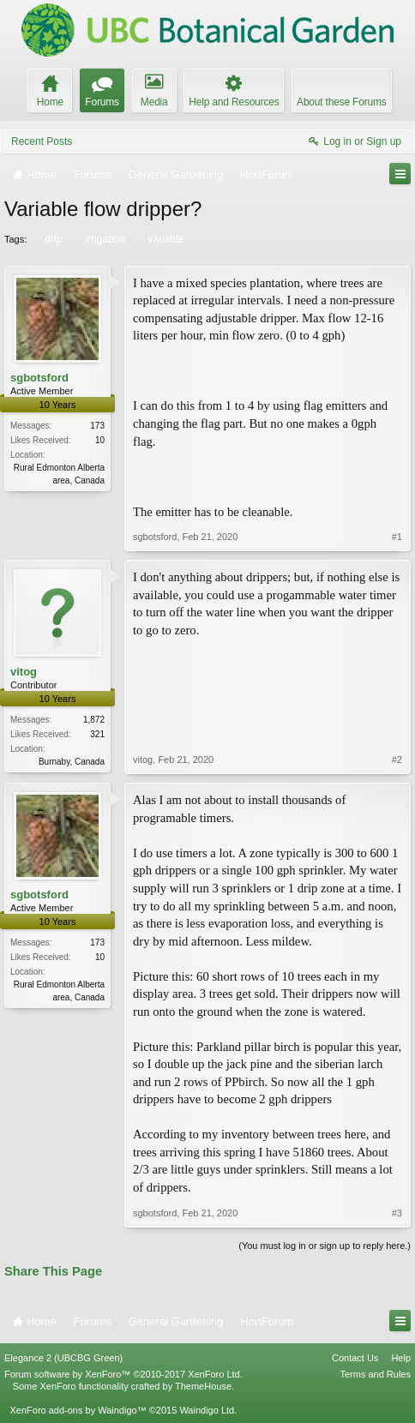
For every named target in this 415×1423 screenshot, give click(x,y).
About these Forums (341, 102)
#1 (397, 536)
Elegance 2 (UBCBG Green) (63, 1358)
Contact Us (355, 1358)
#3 (397, 1213)
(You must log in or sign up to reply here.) (324, 1245)
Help (401, 1358)
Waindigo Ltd (206, 1410)
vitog (23, 671)
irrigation (103, 239)
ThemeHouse (203, 1386)
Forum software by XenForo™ (123, 1374)
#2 (397, 759)
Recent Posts (41, 141)
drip (52, 239)
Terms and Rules (375, 1374)
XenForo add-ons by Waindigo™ (77, 1410)
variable (165, 239)
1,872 (94, 719)
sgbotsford (39, 377)
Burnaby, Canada (72, 761)
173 (97, 425)
